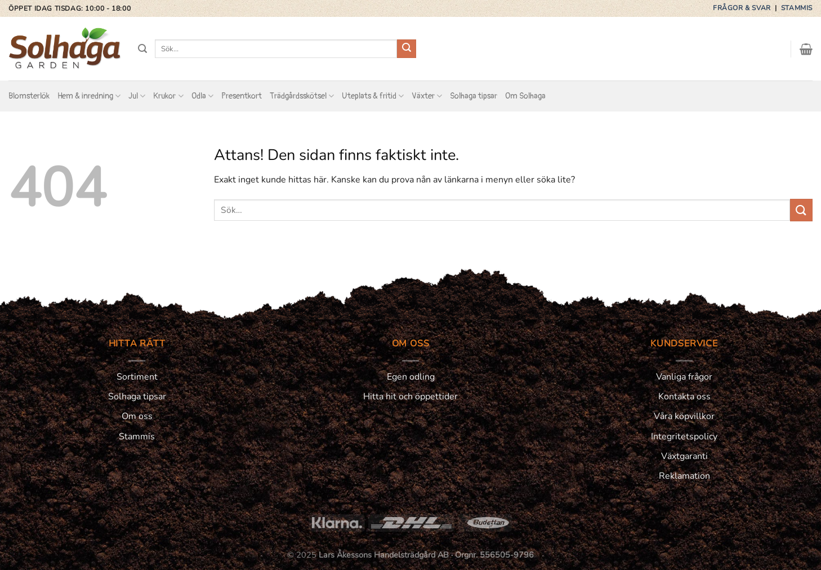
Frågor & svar (743, 7)
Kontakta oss (684, 396)
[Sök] (142, 49)
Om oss (137, 416)
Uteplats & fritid (373, 96)
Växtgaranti (684, 456)
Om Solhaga (525, 96)
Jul (136, 96)
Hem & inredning (89, 96)
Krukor (168, 96)
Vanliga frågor (684, 377)
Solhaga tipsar (473, 96)
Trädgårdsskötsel (302, 96)
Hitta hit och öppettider (410, 396)
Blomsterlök (29, 96)
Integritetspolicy (684, 436)
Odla (202, 96)
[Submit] (406, 49)
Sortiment (137, 377)
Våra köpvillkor (684, 416)
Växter (427, 96)
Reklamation (684, 476)
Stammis (797, 7)
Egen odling (411, 377)
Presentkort (241, 96)
